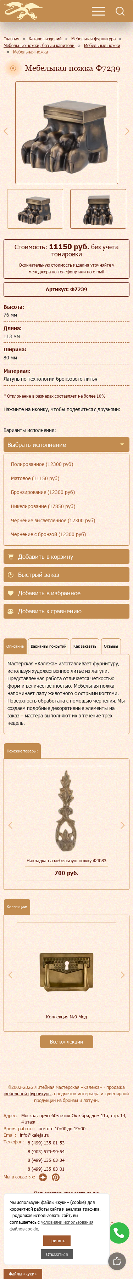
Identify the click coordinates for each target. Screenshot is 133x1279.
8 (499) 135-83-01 (46, 1169)
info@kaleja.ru (34, 1135)
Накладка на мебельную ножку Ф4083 (66, 860)
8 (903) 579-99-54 (46, 1151)
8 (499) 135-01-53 (46, 1143)
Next (127, 131)
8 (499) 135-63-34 (46, 1160)
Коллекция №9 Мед (66, 1016)
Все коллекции (66, 1042)
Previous (6, 131)
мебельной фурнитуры (27, 1093)
